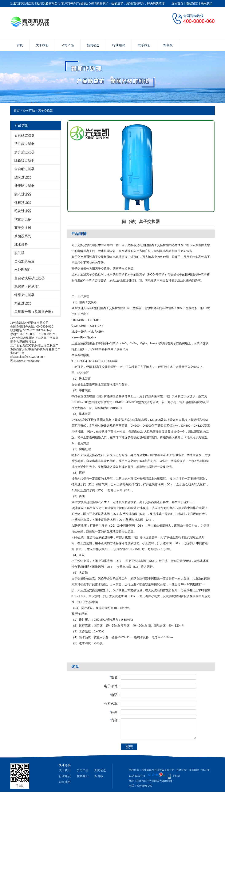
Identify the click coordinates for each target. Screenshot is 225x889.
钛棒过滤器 (22, 202)
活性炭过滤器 (24, 144)
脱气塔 (19, 253)
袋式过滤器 (22, 194)
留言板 (168, 45)
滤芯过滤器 (22, 177)
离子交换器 (45, 110)
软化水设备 (22, 219)
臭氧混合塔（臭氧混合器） (34, 311)
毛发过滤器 (22, 211)
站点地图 (65, 782)
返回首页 (177, 3)
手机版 (176, 775)
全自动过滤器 (24, 169)
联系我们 (207, 3)
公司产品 (67, 45)
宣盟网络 (194, 769)
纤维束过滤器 (24, 295)
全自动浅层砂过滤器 (29, 278)
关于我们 (42, 45)
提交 (129, 747)
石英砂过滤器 (24, 135)
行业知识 (118, 45)
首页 (20, 45)
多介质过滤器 (24, 152)
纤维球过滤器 (24, 186)
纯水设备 (21, 244)
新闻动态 (93, 45)
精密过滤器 (22, 303)
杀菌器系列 (22, 236)
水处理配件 (22, 269)
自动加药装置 (24, 261)
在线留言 (192, 3)
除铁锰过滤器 (24, 160)
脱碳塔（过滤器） (27, 286)
